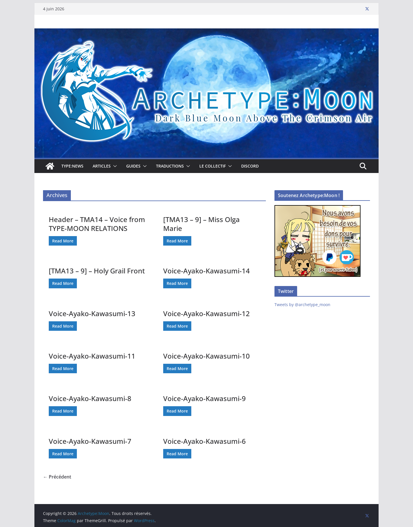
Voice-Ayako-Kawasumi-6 (204, 441)
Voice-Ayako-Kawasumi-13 (92, 313)
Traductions (170, 166)
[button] (114, 166)
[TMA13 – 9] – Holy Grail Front (97, 270)
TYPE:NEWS (72, 166)
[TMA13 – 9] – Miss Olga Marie (201, 224)
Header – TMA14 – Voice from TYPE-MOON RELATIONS (97, 224)
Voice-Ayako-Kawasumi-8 (90, 398)
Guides (133, 166)
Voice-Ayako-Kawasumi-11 (92, 356)
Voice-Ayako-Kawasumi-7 (90, 441)
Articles (102, 166)
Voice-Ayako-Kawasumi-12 (206, 313)
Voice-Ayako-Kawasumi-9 (204, 398)
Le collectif (212, 166)
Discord (250, 166)
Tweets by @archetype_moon (302, 304)
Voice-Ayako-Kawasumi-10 (206, 356)
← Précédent (57, 477)
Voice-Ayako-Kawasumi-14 (206, 270)
